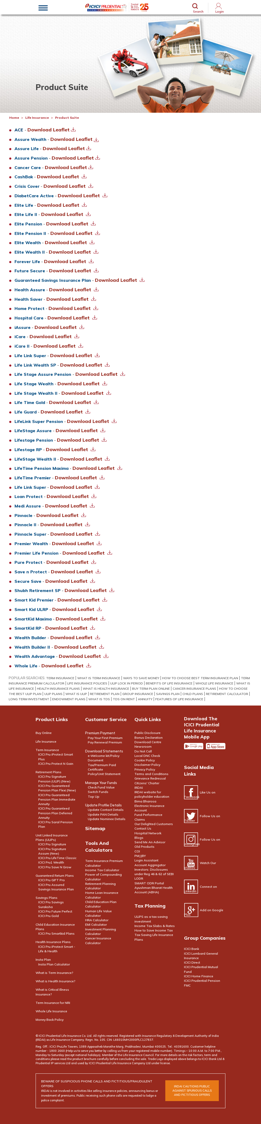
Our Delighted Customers (153, 824)
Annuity (145, 699)
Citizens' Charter (146, 783)
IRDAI (138, 788)
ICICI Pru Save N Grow (54, 867)
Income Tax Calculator (102, 870)
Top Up (93, 796)
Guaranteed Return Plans (55, 875)
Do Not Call (143, 751)
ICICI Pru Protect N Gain (55, 764)
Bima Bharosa (145, 801)
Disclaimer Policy (147, 765)
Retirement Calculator (227, 694)
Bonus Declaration (148, 738)
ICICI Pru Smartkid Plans (56, 933)
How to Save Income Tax (153, 930)
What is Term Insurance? (54, 973)
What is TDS (99, 699)
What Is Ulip (76, 694)
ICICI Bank (191, 949)
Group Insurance (137, 694)
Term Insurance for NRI (53, 1003)
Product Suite (67, 118)
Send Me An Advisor (149, 842)
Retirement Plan (104, 694)
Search (198, 11)
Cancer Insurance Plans (194, 689)
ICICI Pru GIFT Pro (51, 880)
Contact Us (142, 828)
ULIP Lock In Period (126, 683)
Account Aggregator (150, 865)
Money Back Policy (50, 1020)
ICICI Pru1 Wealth (51, 862)
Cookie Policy (144, 760)
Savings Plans (46, 898)
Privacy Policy (144, 769)
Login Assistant (146, 860)
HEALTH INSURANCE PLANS (58, 689)
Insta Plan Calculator (54, 964)
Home (14, 118)
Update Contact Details (106, 810)
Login (219, 11)
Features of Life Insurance (179, 699)
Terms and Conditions (151, 774)
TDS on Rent (124, 699)
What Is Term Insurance (98, 678)
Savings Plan (168, 694)
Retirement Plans (48, 772)
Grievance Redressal (150, 778)
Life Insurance (37, 118)
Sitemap (95, 828)
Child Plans (192, 694)
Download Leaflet (51, 130)
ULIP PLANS (53, 694)
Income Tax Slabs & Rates (154, 926)
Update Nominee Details (106, 819)
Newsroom (143, 746)
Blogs (138, 838)
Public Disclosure (147, 733)
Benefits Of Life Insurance (169, 683)
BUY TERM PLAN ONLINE (151, 689)
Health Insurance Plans (53, 942)
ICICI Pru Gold (48, 916)
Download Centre (147, 742)
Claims (139, 819)
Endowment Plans (68, 699)
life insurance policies (87, 683)
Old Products (144, 847)
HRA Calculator (96, 920)
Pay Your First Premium (105, 738)
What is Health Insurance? (55, 981)
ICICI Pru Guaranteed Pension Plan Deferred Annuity (55, 813)
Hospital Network (147, 833)
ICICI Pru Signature (52, 844)
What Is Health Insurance (106, 689)
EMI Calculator (96, 924)
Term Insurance (60, 678)
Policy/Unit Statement (104, 774)
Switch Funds (98, 792)
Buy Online (44, 733)
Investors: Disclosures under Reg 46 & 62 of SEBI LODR (154, 874)
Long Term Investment (29, 699)
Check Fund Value (101, 787)
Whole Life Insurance (214, 683)
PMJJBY (140, 856)
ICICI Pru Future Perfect (55, 911)
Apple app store (215, 748)
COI (137, 851)
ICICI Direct (192, 962)
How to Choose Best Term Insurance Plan (200, 678)
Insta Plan (43, 960)
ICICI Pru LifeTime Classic (57, 858)
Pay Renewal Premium (105, 742)
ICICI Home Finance (198, 976)
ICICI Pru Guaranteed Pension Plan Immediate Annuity (56, 799)
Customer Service (106, 719)
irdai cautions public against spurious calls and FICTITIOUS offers (192, 1090)
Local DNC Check (147, 756)
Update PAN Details (103, 814)
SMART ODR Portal (149, 883)
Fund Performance (148, 815)
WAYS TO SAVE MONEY (141, 678)
